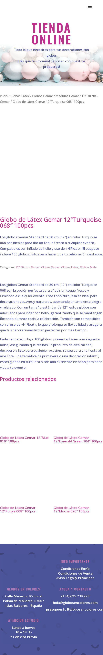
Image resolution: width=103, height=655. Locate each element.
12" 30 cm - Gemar (27, 267)
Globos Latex (19, 96)
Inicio (4, 96)
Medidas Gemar (67, 96)
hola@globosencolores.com (75, 602)
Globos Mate (88, 267)
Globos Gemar (42, 96)
